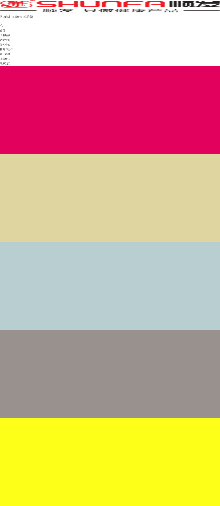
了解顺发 (5, 35)
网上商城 (5, 16)
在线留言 (17, 16)
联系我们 (29, 16)
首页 (2, 30)
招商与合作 (6, 49)
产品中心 (5, 39)
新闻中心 (5, 44)
